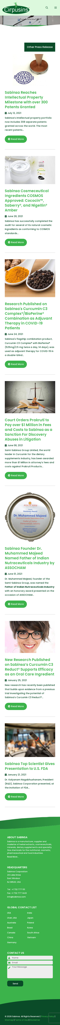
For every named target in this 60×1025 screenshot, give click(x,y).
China (10, 937)
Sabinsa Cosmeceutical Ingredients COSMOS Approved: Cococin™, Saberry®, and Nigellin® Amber (27, 200)
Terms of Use (21, 1020)
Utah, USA (12, 917)
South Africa (33, 932)
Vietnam (31, 937)
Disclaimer (35, 1020)
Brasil (9, 927)
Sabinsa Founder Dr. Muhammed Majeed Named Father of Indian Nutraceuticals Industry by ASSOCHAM (29, 558)
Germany (11, 942)
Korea (30, 927)
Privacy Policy (47, 1016)
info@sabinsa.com (16, 896)
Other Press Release (40, 47)
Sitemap (9, 1020)
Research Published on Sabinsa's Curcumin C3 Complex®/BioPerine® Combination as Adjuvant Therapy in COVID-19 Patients (28, 316)
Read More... (13, 856)
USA (9, 912)
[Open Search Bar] (46, 8)
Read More (16, 139)
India (29, 912)
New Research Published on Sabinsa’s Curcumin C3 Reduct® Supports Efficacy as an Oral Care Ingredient (29, 667)
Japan (30, 917)
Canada (11, 932)
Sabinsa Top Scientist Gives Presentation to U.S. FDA (30, 766)
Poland (30, 922)
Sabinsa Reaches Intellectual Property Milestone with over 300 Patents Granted (26, 99)
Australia (11, 922)
